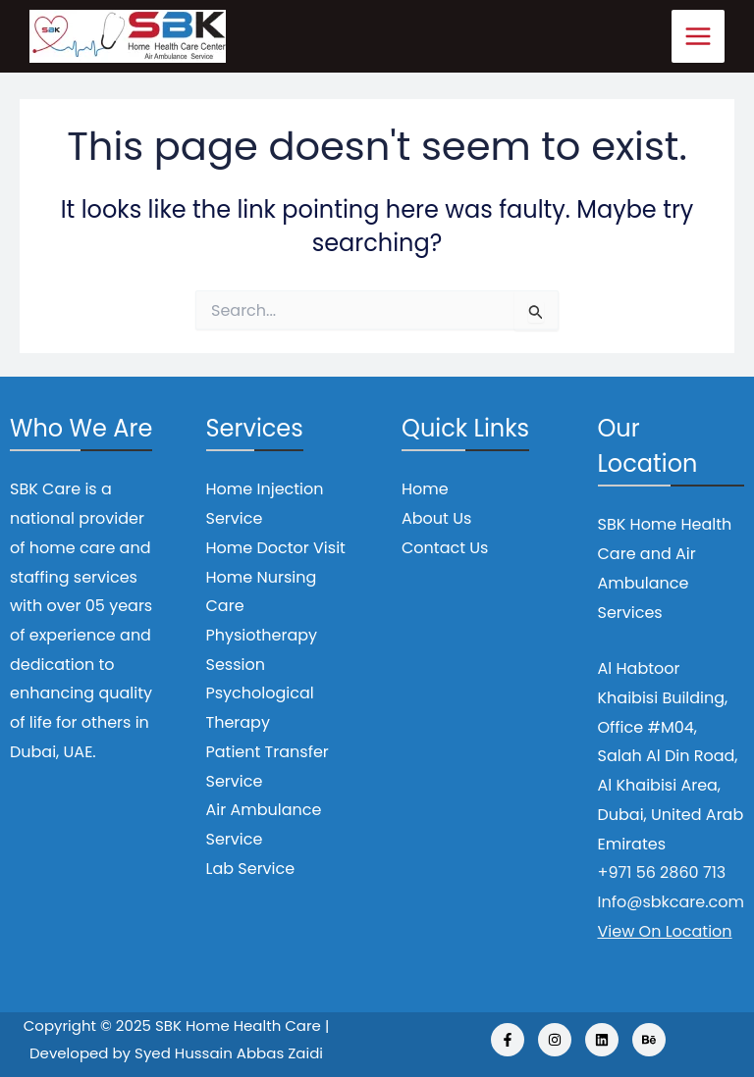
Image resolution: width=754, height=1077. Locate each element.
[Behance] (649, 1039)
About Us (436, 518)
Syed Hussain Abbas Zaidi (229, 1053)
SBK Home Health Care (238, 1025)
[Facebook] (507, 1039)
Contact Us (445, 548)
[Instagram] (554, 1039)
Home (425, 489)
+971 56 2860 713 (662, 872)
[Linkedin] (602, 1039)
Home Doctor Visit (276, 548)
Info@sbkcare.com (671, 902)
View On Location (665, 931)
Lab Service (251, 868)
